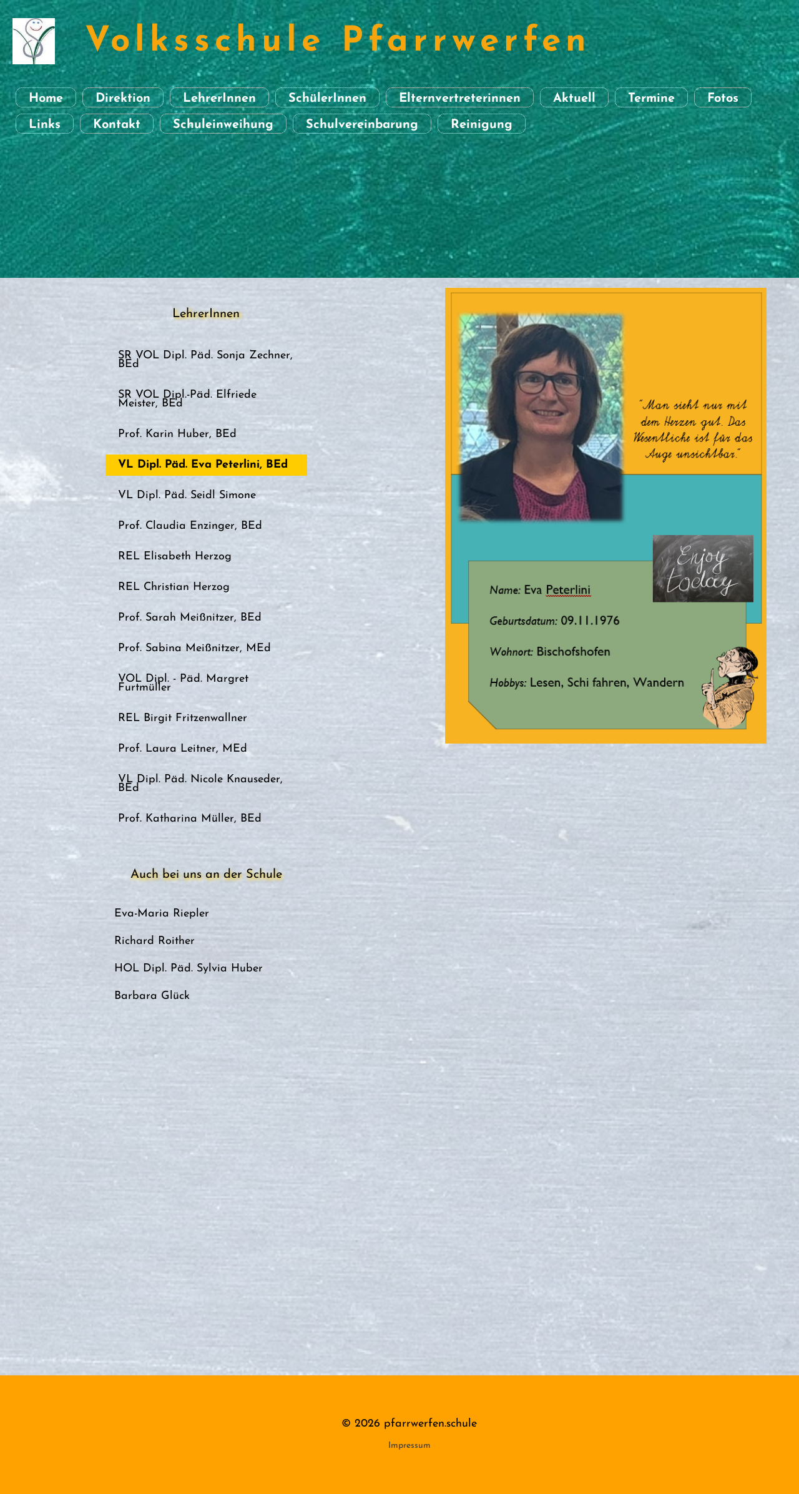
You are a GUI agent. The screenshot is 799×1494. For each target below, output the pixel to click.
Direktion (123, 98)
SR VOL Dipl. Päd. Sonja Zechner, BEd (205, 360)
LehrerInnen (219, 98)
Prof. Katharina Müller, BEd (190, 819)
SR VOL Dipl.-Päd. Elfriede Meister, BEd (187, 399)
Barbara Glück (152, 996)
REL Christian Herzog (174, 587)
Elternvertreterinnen (460, 98)
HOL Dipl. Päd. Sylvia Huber (188, 969)
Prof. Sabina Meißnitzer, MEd (194, 648)
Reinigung (481, 125)
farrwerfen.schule (434, 1424)
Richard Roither (154, 941)
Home (46, 98)
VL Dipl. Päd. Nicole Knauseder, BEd (200, 784)
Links (45, 125)
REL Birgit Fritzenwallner (182, 718)
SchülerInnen (327, 98)
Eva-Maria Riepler (161, 914)
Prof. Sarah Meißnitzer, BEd (190, 618)
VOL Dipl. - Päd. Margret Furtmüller (183, 683)
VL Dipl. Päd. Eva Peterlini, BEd (203, 465)
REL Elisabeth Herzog (175, 557)
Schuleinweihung (223, 125)
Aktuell (574, 98)
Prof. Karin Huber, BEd (177, 434)
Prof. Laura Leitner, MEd (182, 749)
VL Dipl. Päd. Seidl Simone (187, 495)
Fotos (722, 98)
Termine (651, 98)
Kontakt (116, 125)
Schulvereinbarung (362, 125)
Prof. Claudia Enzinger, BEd (190, 526)
